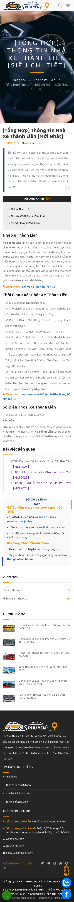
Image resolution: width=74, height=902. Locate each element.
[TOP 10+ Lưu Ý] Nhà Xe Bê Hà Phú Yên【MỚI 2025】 (41, 486)
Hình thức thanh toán (17, 785)
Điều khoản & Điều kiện (50, 898)
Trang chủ (19, 80)
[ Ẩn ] (48, 199)
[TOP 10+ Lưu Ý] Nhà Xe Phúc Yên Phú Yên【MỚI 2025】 (41, 475)
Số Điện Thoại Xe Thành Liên (25, 223)
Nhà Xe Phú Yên (44, 80)
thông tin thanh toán (20, 559)
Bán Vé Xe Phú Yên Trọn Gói (38, 286)
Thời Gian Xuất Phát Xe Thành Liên (28, 216)
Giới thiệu (10, 776)
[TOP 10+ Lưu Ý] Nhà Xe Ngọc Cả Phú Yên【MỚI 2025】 (41, 464)
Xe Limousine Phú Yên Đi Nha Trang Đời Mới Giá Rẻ (37, 397)
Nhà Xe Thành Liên (20, 209)
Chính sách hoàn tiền (16, 793)
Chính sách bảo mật (23, 898)
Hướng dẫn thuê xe (15, 802)
